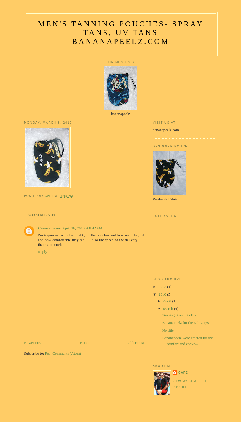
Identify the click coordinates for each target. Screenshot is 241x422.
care (183, 372)
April (167, 301)
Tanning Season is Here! (180, 315)
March (168, 308)
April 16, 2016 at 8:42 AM (82, 228)
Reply (42, 251)
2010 (163, 294)
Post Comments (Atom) (63, 353)
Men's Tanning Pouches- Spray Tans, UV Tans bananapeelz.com (121, 33)
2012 (163, 286)
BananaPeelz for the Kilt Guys (185, 322)
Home (84, 342)
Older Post (136, 342)
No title (167, 330)
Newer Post (33, 342)
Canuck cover (49, 228)
